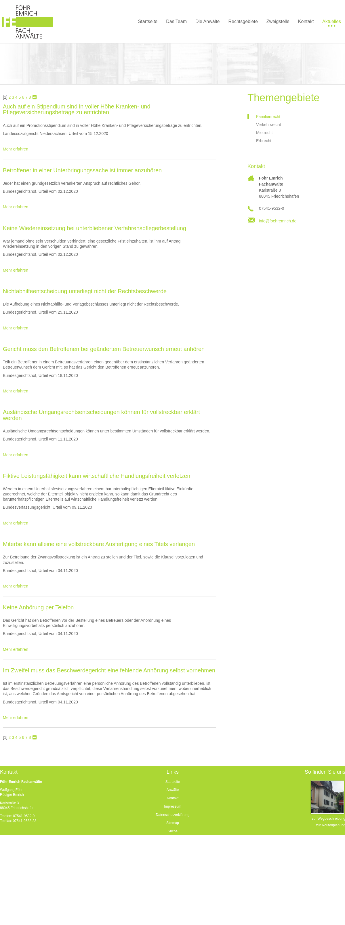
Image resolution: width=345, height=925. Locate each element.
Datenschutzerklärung (173, 815)
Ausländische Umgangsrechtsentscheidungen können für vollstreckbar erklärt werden (101, 415)
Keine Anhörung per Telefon (38, 607)
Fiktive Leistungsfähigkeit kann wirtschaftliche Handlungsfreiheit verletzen (96, 476)
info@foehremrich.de (277, 221)
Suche (173, 831)
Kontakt (173, 798)
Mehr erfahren (15, 149)
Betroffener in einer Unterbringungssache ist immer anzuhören (82, 170)
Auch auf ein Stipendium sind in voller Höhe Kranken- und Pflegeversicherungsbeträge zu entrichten (76, 109)
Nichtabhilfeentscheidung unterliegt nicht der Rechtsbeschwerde (85, 291)
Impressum (172, 806)
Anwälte (173, 790)
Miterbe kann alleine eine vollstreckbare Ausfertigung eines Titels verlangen (99, 544)
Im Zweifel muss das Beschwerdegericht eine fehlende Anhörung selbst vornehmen (109, 670)
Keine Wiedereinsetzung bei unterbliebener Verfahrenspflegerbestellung (94, 228)
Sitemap (172, 823)
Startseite (172, 782)
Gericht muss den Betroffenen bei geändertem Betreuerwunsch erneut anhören (104, 349)
